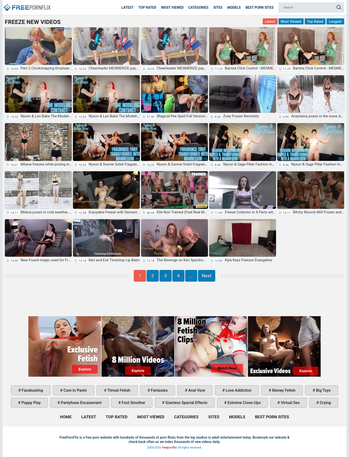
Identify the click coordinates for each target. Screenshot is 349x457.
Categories (198, 7)
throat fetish (118, 390)
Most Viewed (172, 7)
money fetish (283, 390)
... (191, 275)
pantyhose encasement (81, 402)
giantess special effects (185, 402)
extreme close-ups (244, 402)
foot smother (133, 402)
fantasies (159, 390)
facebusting (32, 390)
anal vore (196, 390)
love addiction (238, 390)
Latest (127, 7)
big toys (323, 390)
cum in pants (75, 390)
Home (27, 4)
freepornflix (169, 447)
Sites (217, 7)
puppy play (30, 402)
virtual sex (290, 402)
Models (234, 7)
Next (207, 275)
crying (325, 402)
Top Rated (147, 7)
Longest (335, 21)
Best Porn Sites (260, 7)
